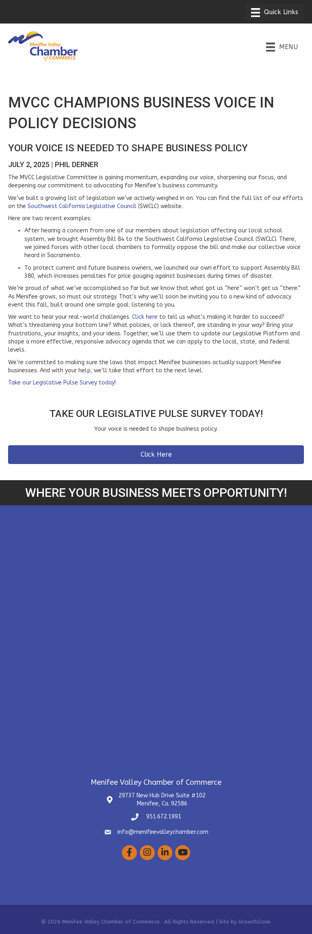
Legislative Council (111, 206)
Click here (145, 316)
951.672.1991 (163, 816)
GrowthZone (254, 922)
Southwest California (57, 206)
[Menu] (274, 12)
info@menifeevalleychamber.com (162, 832)
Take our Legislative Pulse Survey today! (62, 382)
